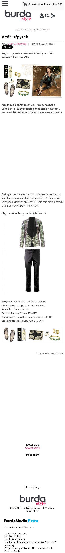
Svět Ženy (9, 536)
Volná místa (10, 539)
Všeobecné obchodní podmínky (20, 542)
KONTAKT (14, 508)
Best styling (29, 29)
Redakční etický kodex (32, 508)
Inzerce (21, 539)
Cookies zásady (12, 551)
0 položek (49, 4)
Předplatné (50, 508)
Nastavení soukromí (42, 548)
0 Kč (60, 4)
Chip (18, 536)
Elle (14, 533)
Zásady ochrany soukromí (17, 548)
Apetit (7, 533)
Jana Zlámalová (17, 44)
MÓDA (19, 29)
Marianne (22, 533)
